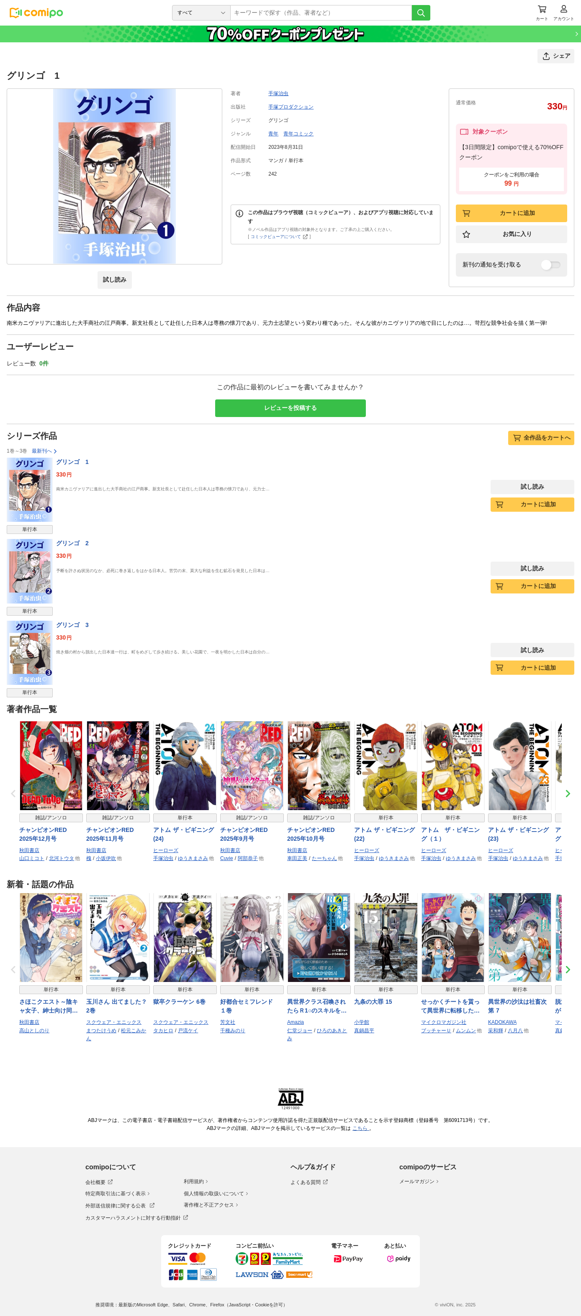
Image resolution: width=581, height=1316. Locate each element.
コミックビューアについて (279, 236)
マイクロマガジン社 (443, 1022)
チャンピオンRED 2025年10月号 (314, 834)
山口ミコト (31, 858)
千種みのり (232, 1031)
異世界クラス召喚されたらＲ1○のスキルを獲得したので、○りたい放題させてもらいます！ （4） (318, 1006)
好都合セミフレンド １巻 (249, 1006)
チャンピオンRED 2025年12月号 (46, 834)
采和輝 (495, 1031)
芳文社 (227, 1022)
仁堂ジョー (299, 1031)
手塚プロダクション (291, 107)
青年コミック (298, 134)
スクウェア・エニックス (113, 1022)
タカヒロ (163, 1031)
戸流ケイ (188, 1031)
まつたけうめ (101, 1031)
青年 (273, 134)
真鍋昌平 (364, 1031)
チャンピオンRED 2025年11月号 (113, 834)
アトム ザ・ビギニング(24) (183, 834)
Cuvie (226, 858)
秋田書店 (29, 850)
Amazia (295, 1022)
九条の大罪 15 (373, 1001)
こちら (360, 1128)
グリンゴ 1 (72, 462)
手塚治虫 (278, 93)
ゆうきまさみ (193, 858)
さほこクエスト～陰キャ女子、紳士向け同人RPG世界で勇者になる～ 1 (49, 1006)
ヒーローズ (165, 850)
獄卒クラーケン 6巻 (179, 1001)
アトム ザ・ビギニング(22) (384, 834)
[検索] (421, 13)
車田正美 (297, 858)
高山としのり (34, 1031)
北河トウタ (61, 858)
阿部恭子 (248, 858)
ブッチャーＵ (436, 1031)
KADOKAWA (502, 1022)
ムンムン (466, 1031)
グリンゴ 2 (72, 543)
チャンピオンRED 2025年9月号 (247, 834)
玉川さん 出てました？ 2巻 (116, 1006)
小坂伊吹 (106, 858)
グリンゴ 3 (72, 625)
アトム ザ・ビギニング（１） (450, 834)
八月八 (515, 1031)
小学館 (361, 1022)
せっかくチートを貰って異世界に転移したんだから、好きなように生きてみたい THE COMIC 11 (450, 1006)
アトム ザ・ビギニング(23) (518, 834)
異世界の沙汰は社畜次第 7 (517, 1006)
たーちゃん (324, 858)
